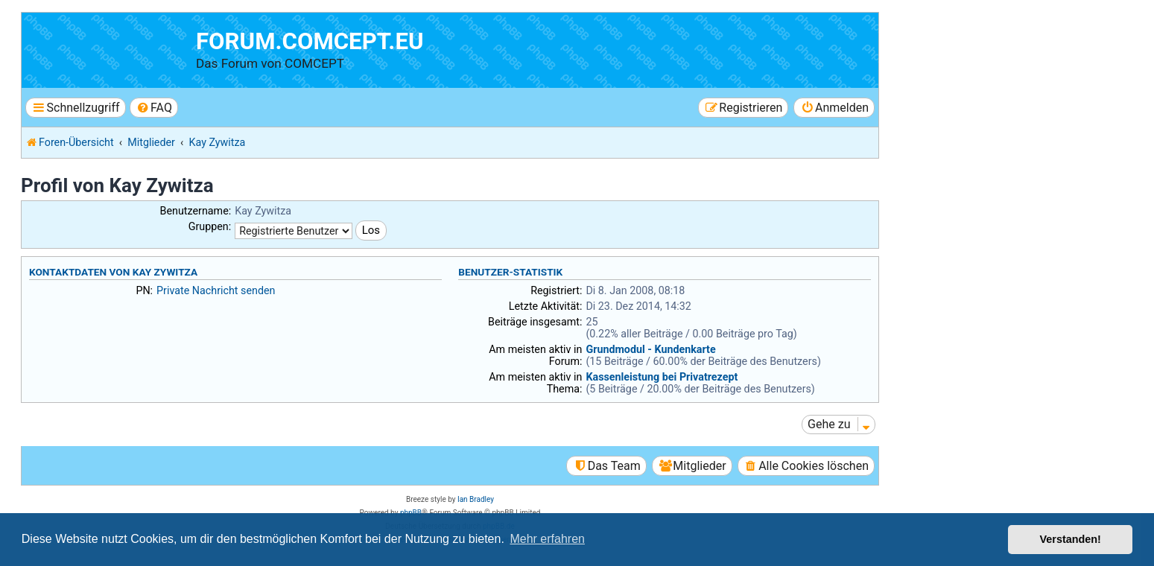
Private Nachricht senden (215, 290)
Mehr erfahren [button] (547, 538)
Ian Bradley (475, 499)
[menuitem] (154, 108)
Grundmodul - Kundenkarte (650, 349)
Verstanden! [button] (1070, 539)
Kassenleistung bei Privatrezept (662, 377)
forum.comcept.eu (310, 41)
